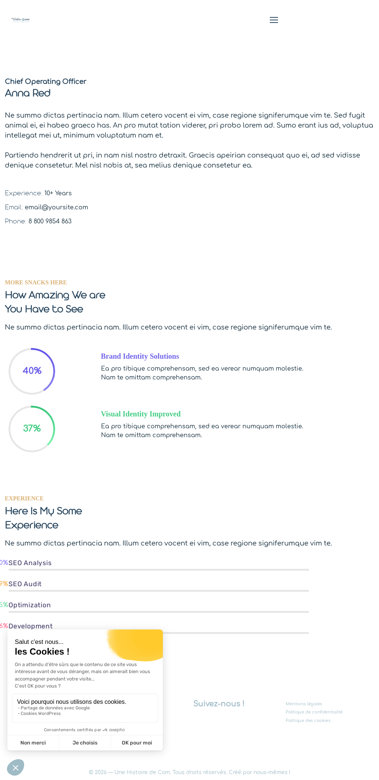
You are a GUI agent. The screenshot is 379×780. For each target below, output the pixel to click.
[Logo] (20, 20)
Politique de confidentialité (314, 712)
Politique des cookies (308, 720)
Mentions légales (304, 704)
